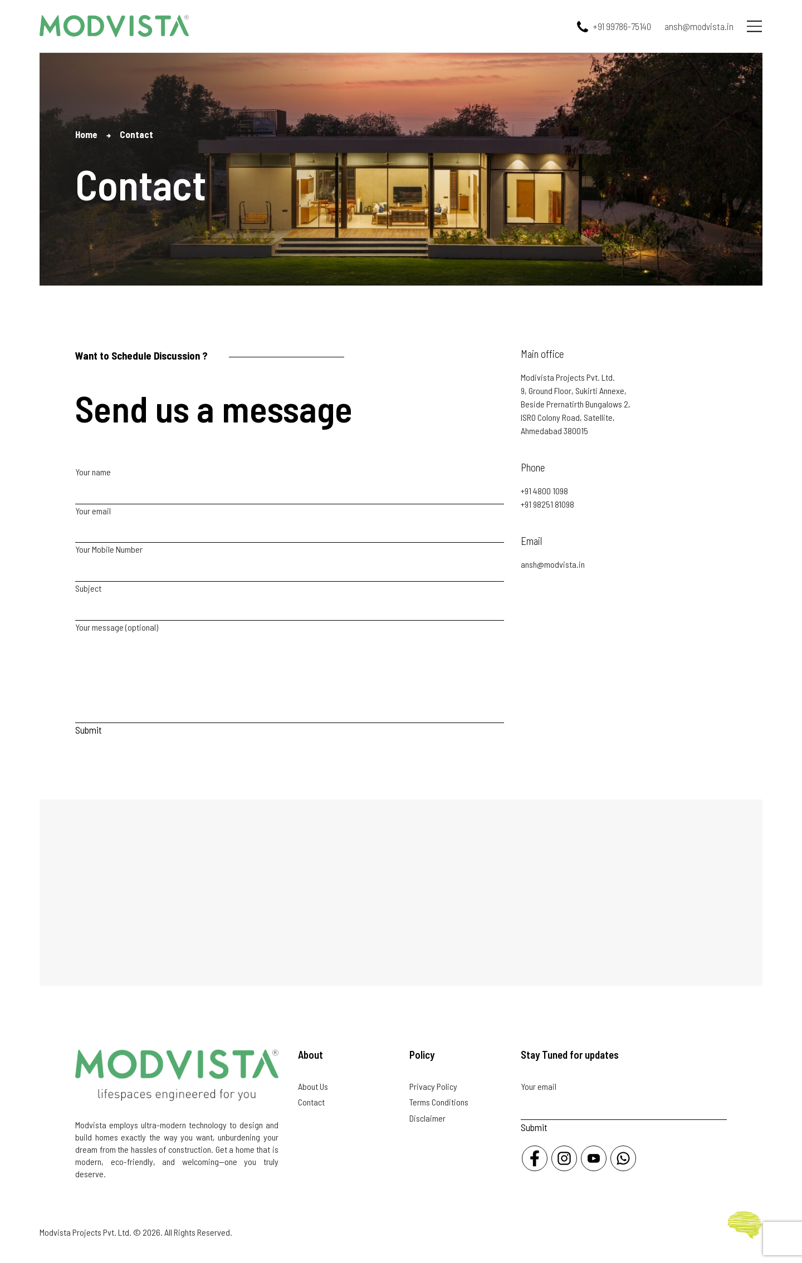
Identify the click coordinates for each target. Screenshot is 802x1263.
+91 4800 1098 (544, 490)
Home (86, 134)
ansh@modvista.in (553, 564)
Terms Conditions (438, 1102)
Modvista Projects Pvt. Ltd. (85, 1232)
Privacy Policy (433, 1086)
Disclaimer (427, 1118)
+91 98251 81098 (547, 504)
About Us (313, 1086)
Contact (311, 1102)
